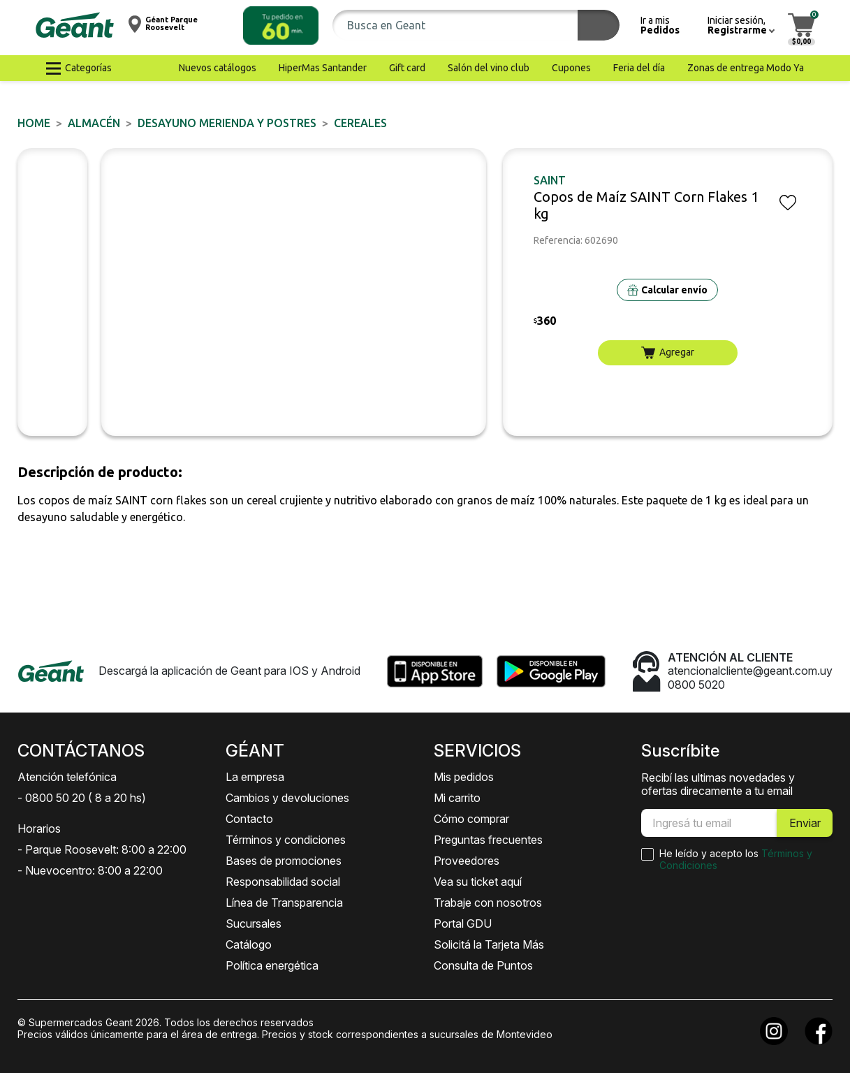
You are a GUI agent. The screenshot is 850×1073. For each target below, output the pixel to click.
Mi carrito (457, 797)
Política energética (272, 965)
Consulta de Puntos (483, 965)
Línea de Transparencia (284, 902)
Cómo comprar (471, 818)
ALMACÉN (94, 123)
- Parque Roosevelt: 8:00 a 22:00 (101, 849)
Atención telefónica (67, 776)
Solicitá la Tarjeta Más (489, 944)
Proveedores (466, 860)
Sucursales (253, 923)
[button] (280, 25)
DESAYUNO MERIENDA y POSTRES (227, 123)
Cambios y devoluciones (287, 797)
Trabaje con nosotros (488, 902)
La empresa (255, 776)
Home (33, 123)
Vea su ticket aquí (478, 881)
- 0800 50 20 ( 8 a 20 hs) (81, 797)
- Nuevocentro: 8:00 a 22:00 (90, 870)
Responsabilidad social (283, 881)
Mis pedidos (464, 776)
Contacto (249, 818)
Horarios (39, 828)
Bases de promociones (284, 860)
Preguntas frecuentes (488, 839)
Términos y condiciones (286, 839)
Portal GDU (463, 923)
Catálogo (249, 944)
